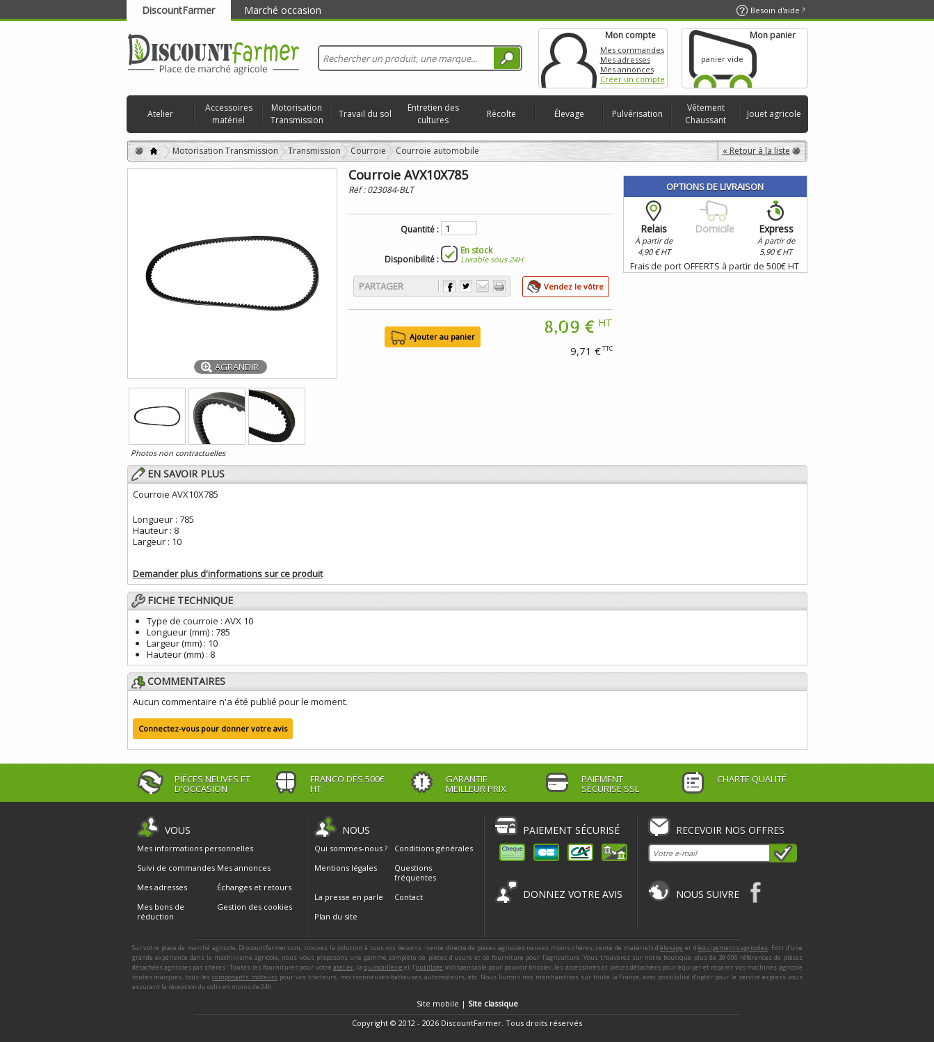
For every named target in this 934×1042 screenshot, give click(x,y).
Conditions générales (433, 848)
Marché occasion (282, 10)
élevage (671, 947)
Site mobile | (467, 1003)
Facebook (756, 892)
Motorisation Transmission (297, 114)
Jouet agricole (774, 114)
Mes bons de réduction (160, 912)
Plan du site (335, 916)
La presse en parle (348, 897)
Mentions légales (345, 867)
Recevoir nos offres (730, 830)
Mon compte (569, 58)
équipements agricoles (733, 947)
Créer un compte (632, 79)
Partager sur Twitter (466, 286)
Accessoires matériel (228, 114)
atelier (343, 967)
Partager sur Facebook (449, 286)
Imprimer (499, 286)
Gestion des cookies (254, 907)
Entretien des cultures (433, 114)
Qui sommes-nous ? (350, 848)
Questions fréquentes (415, 872)
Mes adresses (625, 59)
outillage (429, 967)
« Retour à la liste (756, 151)
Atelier (160, 114)
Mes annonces (627, 69)
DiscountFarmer (178, 10)
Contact (408, 897)
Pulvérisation (637, 114)
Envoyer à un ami (482, 286)
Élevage (569, 114)
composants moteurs (244, 976)
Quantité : (420, 229)
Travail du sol (365, 114)
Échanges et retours (254, 887)
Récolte (501, 114)
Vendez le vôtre (574, 286)
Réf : (357, 190)
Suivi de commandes (176, 868)
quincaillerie (383, 967)
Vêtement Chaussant (705, 114)
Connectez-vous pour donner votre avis (212, 728)
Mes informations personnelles (195, 848)
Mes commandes (632, 50)
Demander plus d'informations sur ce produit (228, 573)
